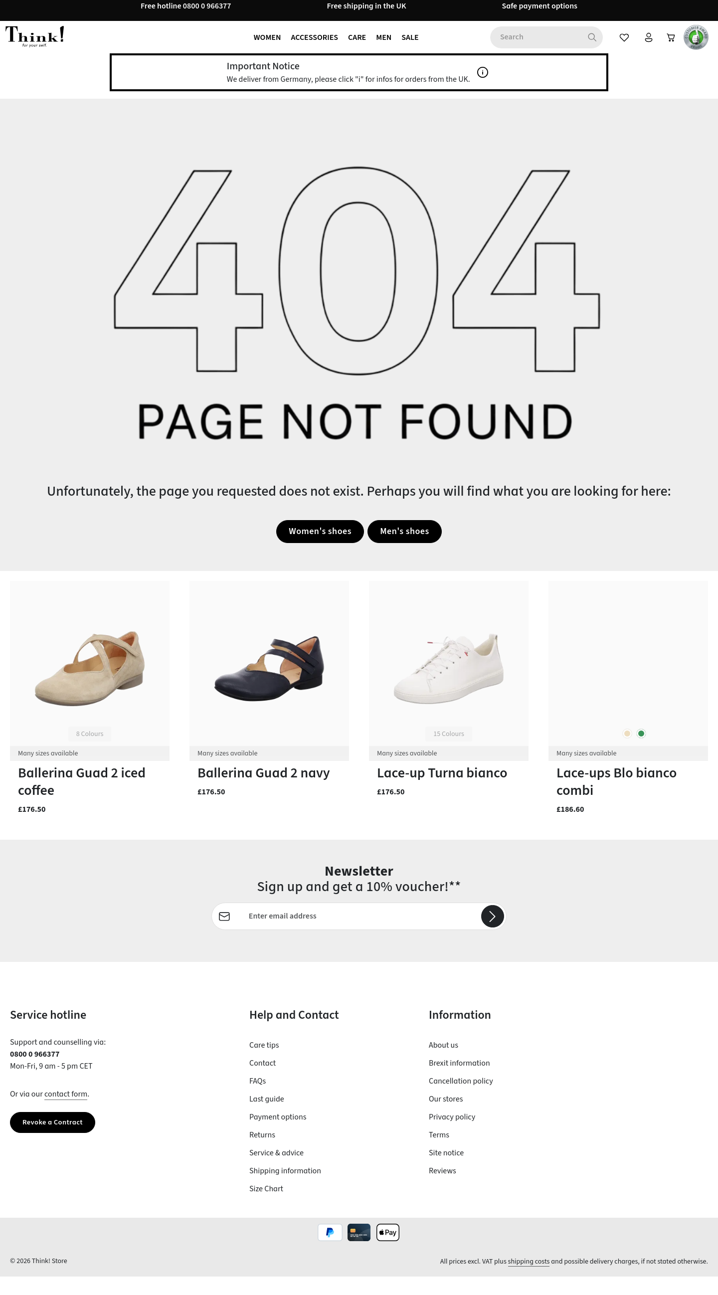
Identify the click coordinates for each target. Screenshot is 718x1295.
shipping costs (529, 1280)
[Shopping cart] (668, 46)
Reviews (442, 1189)
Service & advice (276, 1171)
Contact (262, 1081)
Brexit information (459, 1081)
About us (443, 1063)
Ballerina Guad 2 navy (263, 790)
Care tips (264, 1063)
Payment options (277, 1135)
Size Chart (266, 1207)
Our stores (446, 1117)
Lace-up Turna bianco (442, 790)
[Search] (584, 45)
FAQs (257, 1099)
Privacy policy (452, 1135)
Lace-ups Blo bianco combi (616, 799)
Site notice (446, 1171)
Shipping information (285, 1189)
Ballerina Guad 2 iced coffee (82, 799)
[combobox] (528, 45)
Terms (439, 1153)
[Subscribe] (492, 934)
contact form (65, 1112)
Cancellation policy (461, 1099)
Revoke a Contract (55, 1141)
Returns (262, 1153)
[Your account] (642, 46)
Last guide (266, 1117)
